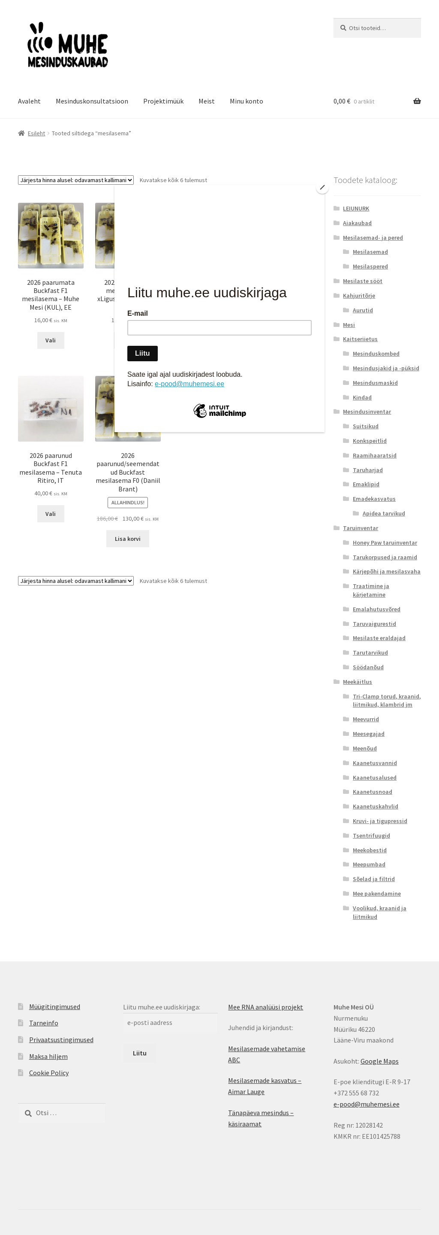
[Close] (322, 187)
